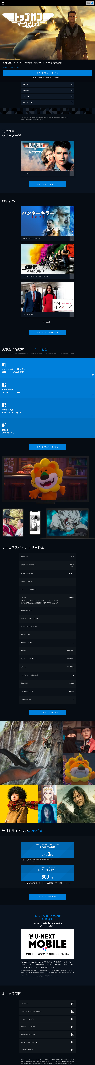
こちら (61, 77)
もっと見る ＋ (47, 322)
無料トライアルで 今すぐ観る (47, 73)
